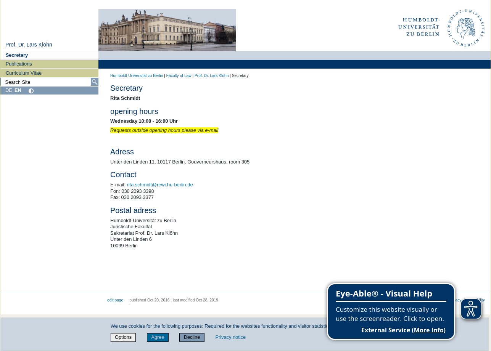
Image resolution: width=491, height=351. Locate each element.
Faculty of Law (179, 76)
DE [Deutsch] (8, 90)
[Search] (94, 82)
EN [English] (17, 90)
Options (123, 337)
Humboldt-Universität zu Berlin (136, 76)
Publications (19, 64)
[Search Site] (49, 82)
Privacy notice (230, 337)
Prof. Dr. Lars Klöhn (28, 45)
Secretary (17, 55)
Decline (192, 337)
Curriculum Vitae (24, 73)
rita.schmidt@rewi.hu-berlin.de (160, 185)
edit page (115, 300)
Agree (157, 337)
